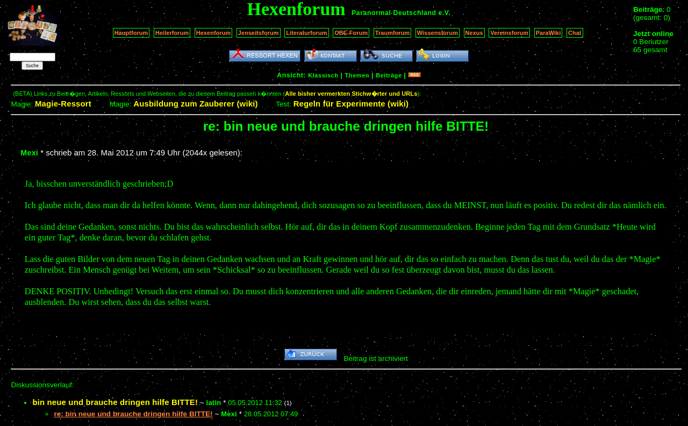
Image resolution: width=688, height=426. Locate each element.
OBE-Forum (351, 33)
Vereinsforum (509, 33)
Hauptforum (131, 33)
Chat (575, 33)
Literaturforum (306, 33)
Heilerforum (172, 33)
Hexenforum (213, 33)
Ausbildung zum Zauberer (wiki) (195, 103)
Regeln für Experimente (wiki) (351, 103)
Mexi (29, 152)
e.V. (444, 13)
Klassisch (323, 75)
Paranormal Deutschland (394, 13)
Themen (357, 75)
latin (213, 403)
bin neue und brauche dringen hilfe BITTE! (115, 402)
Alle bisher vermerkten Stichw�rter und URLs (351, 93)
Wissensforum (437, 33)
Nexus (474, 33)
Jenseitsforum (258, 33)
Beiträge (389, 75)
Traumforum (392, 33)
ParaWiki (548, 33)
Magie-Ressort (63, 103)
